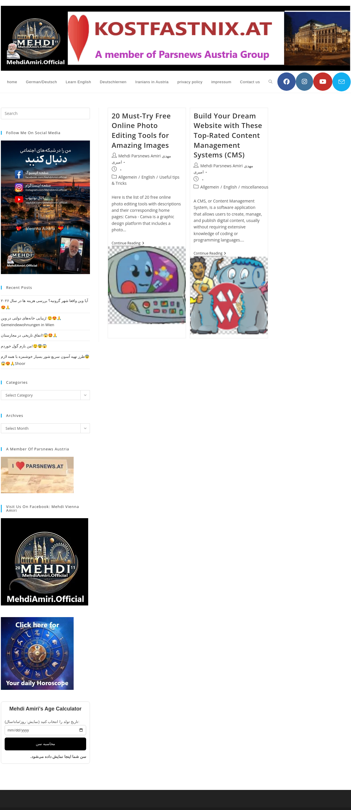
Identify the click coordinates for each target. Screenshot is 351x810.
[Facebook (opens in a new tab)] (286, 81)
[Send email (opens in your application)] (341, 81)
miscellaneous (254, 187)
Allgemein (127, 177)
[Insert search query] (45, 113)
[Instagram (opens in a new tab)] (304, 81)
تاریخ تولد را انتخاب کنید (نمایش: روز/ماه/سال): (42, 722)
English (148, 177)
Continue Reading (128, 243)
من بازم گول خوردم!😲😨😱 (24, 346)
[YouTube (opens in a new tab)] (322, 81)
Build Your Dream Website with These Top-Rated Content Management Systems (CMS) (228, 135)
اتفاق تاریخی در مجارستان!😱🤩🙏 (29, 335)
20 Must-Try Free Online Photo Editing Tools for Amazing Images (141, 130)
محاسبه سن (45, 744)
